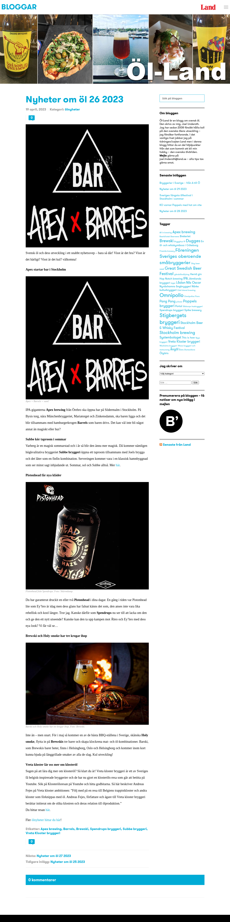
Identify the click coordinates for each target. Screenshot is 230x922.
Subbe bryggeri (135, 829)
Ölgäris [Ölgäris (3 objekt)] (164, 353)
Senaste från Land (177, 444)
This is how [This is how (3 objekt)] (188, 337)
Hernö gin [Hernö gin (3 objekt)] (196, 274)
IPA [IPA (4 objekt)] (185, 278)
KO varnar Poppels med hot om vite (181, 205)
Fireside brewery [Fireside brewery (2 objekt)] (167, 251)
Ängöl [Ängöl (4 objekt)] (174, 349)
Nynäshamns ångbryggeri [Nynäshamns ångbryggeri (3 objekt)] (175, 286)
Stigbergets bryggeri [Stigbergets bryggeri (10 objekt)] (173, 318)
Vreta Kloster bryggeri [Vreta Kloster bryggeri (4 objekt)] (184, 341)
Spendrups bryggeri (105, 829)
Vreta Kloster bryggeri (43, 833)
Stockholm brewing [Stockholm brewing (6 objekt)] (177, 332)
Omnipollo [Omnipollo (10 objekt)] (171, 295)
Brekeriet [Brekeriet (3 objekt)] (185, 236)
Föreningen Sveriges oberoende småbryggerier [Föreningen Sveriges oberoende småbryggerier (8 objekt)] (180, 256)
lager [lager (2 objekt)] (173, 283)
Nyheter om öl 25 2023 (67, 862)
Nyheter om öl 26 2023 (75, 99)
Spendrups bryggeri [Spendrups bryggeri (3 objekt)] (172, 310)
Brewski (82, 829)
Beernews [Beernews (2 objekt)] (175, 236)
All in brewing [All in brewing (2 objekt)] (166, 232)
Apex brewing (51, 829)
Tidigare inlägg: (38, 862)
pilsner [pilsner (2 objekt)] (179, 302)
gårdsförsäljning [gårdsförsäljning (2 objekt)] (181, 274)
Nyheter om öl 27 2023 (54, 856)
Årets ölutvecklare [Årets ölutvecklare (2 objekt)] (187, 350)
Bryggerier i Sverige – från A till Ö (180, 183)
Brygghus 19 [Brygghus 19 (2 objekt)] (179, 241)
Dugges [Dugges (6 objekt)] (193, 240)
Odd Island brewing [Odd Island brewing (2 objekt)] (186, 290)
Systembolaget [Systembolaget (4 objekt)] (170, 337)
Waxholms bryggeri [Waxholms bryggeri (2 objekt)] (168, 346)
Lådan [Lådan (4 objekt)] (180, 282)
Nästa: (31, 856)
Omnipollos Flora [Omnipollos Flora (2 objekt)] (192, 296)
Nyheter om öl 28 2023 (173, 211)
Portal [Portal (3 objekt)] (178, 306)
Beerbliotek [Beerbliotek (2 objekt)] (165, 236)
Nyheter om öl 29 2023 (173, 189)
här (118, 465)
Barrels (68, 829)
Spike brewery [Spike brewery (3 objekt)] (193, 310)
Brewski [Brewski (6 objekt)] (167, 240)
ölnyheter (72, 109)
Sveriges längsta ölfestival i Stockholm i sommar (176, 196)
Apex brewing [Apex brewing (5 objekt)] (183, 232)
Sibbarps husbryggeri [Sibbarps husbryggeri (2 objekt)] (193, 306)
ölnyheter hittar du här (46, 820)
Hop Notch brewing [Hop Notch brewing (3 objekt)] (171, 278)
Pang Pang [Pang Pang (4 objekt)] (168, 301)
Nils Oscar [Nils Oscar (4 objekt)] (193, 282)
